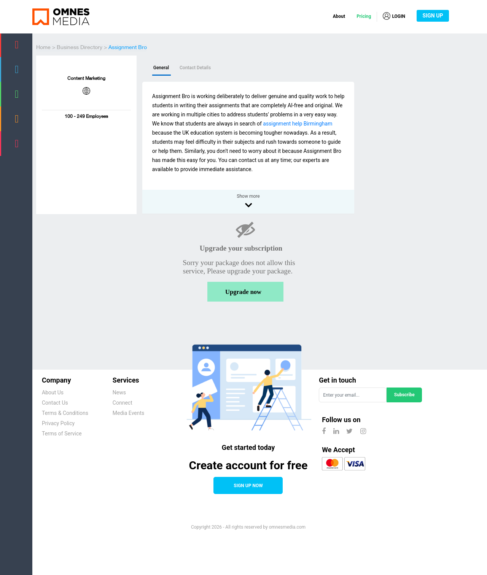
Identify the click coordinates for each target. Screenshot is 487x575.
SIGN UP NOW (248, 485)
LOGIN (394, 16)
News (119, 392)
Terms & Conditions (65, 413)
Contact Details (195, 67)
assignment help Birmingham (297, 124)
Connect (122, 403)
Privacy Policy (58, 423)
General (161, 67)
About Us (53, 392)
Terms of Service (62, 433)
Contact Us (55, 403)
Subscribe (404, 394)
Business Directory (79, 48)
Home (43, 48)
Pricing (363, 16)
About (339, 16)
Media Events (128, 413)
